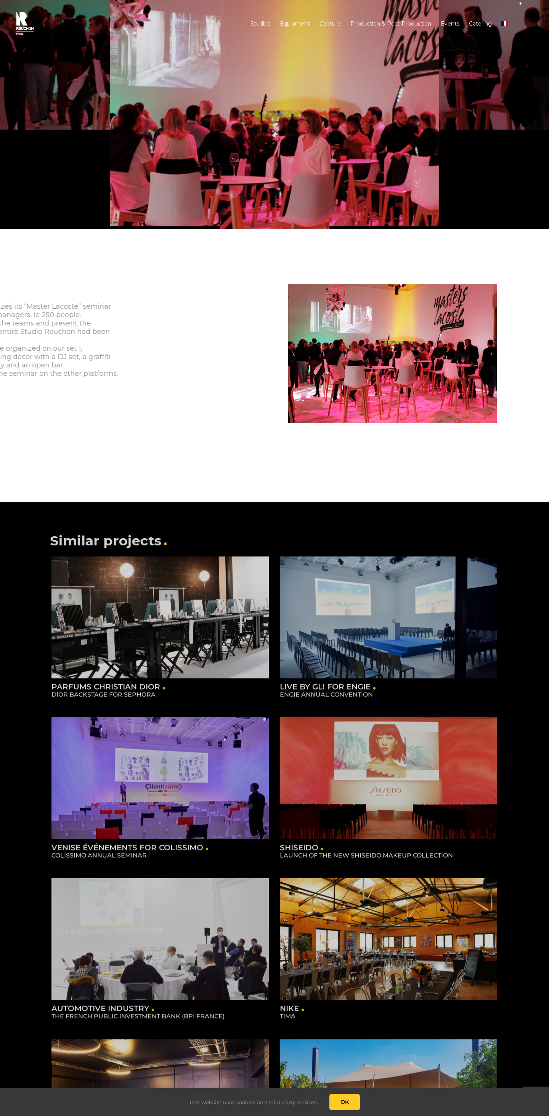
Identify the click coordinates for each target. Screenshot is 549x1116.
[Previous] (293, 354)
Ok (344, 1101)
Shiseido (277, 847)
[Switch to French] (504, 23)
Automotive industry (115, 992)
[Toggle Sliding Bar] (520, 23)
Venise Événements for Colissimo (157, 835)
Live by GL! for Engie (318, 689)
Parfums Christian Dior (105, 689)
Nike (297, 992)
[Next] (491, 354)
